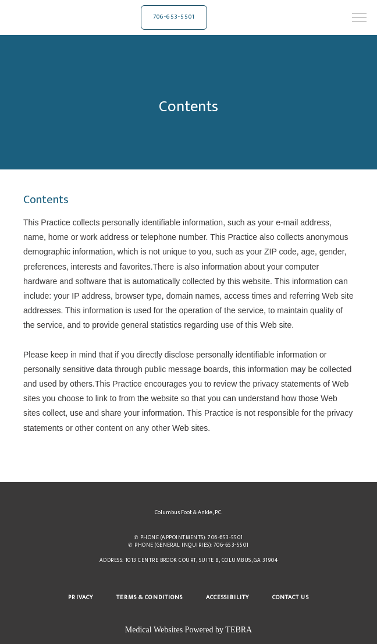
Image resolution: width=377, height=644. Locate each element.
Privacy (80, 597)
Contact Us (290, 597)
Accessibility (227, 597)
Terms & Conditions (149, 597)
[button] (359, 18)
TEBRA (238, 629)
